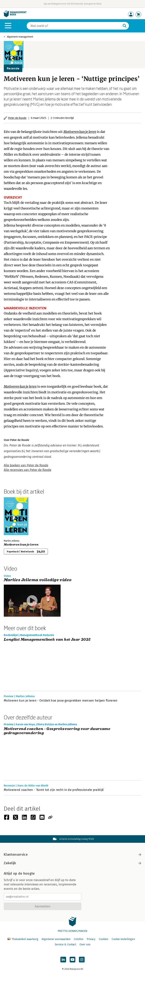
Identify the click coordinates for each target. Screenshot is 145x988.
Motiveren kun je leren (21, 545)
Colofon (78, 939)
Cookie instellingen (123, 939)
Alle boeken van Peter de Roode (26, 465)
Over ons (85, 944)
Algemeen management (20, 36)
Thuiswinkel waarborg (23, 939)
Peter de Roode (17, 117)
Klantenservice (72, 854)
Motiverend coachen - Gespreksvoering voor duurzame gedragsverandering (57, 731)
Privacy (91, 939)
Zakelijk (72, 863)
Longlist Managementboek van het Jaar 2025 (47, 639)
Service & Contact (65, 944)
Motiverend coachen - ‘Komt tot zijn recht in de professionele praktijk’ (54, 790)
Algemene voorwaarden (56, 939)
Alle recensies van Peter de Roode (27, 470)
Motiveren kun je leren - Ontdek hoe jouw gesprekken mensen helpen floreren (61, 700)
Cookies (103, 939)
